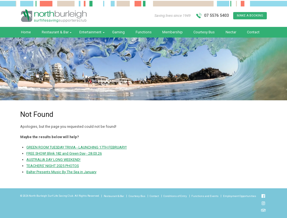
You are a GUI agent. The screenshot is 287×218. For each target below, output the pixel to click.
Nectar (231, 32)
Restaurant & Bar (55, 32)
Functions (144, 32)
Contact (253, 32)
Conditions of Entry (175, 196)
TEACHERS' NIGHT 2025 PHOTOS (52, 166)
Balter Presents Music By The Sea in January (61, 172)
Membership (172, 32)
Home (26, 32)
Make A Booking (250, 15)
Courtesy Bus (204, 32)
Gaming (118, 32)
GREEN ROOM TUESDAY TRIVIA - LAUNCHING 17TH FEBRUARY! (76, 147)
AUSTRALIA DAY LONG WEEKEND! (53, 159)
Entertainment (90, 32)
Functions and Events (205, 196)
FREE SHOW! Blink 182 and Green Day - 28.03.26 (64, 153)
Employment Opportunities (239, 196)
